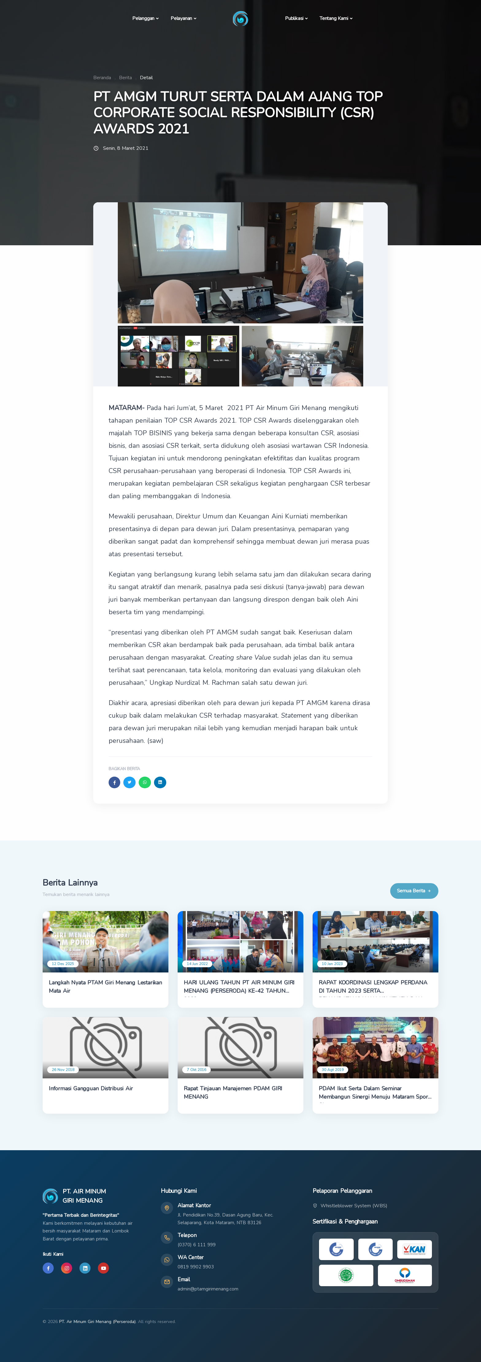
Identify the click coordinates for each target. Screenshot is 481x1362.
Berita (125, 77)
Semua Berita (414, 891)
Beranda (102, 77)
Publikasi (294, 18)
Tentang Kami (334, 18)
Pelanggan (143, 18)
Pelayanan (181, 18)
